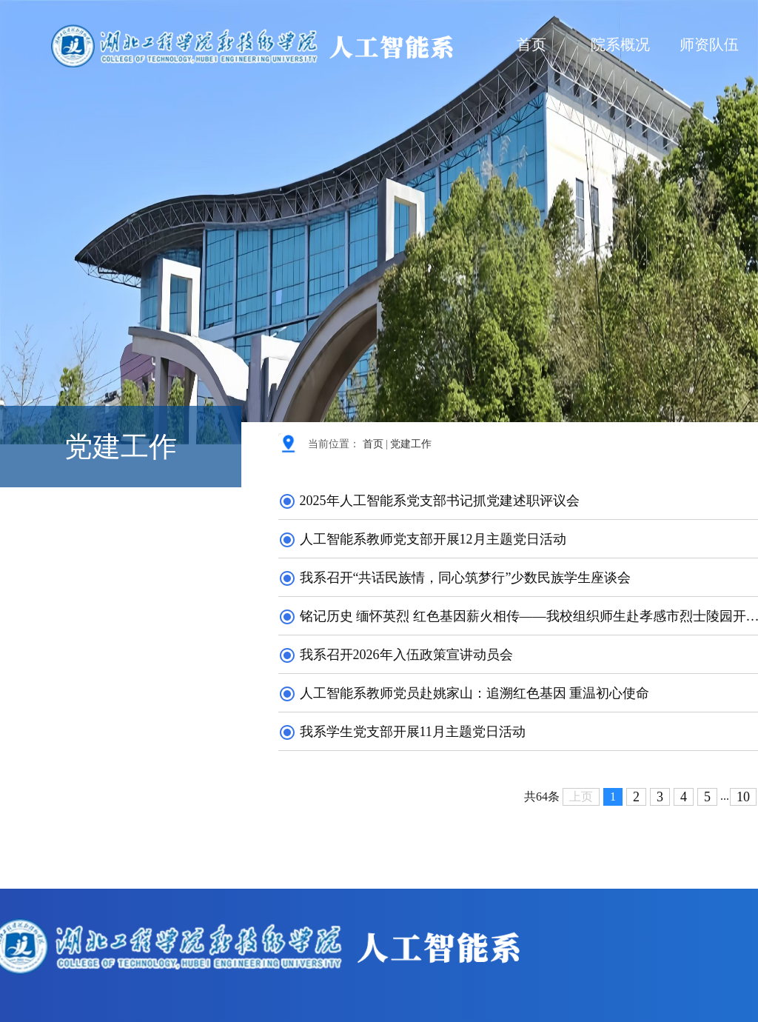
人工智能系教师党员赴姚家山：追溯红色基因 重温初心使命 (463, 693)
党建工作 (411, 444)
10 (743, 796)
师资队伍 (709, 44)
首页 (531, 44)
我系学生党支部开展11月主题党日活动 (402, 731)
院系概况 (620, 44)
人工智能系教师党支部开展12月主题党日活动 (422, 539)
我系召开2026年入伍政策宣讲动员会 (395, 654)
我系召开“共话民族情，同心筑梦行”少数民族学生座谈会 (454, 577)
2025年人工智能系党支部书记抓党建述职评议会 (429, 500)
